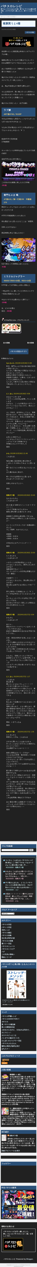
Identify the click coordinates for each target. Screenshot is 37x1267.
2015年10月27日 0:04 (26, 614)
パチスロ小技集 (7, 941)
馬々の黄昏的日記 (8, 1027)
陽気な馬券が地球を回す (11, 1046)
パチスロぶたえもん (9, 1043)
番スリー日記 (7, 943)
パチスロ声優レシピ (9, 1016)
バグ (3, 952)
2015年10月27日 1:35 (26, 732)
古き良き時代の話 (8, 938)
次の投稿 (6, 343)
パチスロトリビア (8, 949)
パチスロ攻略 (7, 935)
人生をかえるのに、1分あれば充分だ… (16, 1030)
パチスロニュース (8, 946)
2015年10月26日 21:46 (19, 453)
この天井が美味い (8, 954)
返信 (8, 387)
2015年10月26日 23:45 (26, 495)
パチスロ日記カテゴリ (18, 351)
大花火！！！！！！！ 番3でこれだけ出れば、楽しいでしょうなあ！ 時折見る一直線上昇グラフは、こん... (19, 896)
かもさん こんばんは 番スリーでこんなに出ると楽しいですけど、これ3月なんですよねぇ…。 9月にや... (19, 874)
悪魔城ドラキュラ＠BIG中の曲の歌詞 (16, 1094)
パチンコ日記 (7, 927)
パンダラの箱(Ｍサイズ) (10, 1038)
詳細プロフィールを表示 (11, 1151)
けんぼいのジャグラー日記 (12, 1041)
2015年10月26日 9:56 (22, 394)
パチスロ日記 (30, 32)
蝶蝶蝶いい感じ (15, 1074)
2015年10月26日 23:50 (26, 553)
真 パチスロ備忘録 (8, 1024)
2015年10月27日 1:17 (22, 676)
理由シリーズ (7, 957)
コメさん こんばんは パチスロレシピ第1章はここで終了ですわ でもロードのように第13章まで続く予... (19, 862)
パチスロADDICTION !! (10, 1019)
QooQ (21, 1266)
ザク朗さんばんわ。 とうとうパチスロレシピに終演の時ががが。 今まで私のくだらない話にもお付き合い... (18, 885)
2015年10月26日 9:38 (23, 363)
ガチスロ (5, 1022)
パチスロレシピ (11, 6)
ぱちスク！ (6, 1049)
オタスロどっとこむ (9, 1035)
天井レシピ (6, 930)
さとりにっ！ (7, 1032)
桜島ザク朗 (10, 495)
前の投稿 (30, 343)
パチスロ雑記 (7, 933)
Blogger (29, 1259)
